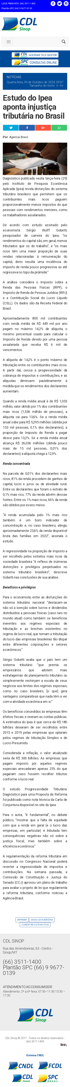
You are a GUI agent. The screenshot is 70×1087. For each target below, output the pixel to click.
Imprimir (22, 920)
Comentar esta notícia (35, 924)
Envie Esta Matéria (42, 920)
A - (57, 85)
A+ (61, 85)
